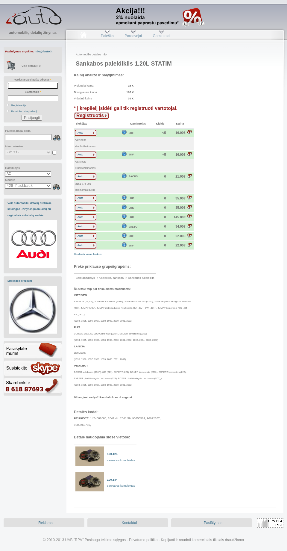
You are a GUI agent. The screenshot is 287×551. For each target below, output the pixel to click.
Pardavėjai (133, 36)
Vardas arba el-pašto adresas (32, 79)
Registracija (18, 105)
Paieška (107, 36)
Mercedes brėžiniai (19, 280)
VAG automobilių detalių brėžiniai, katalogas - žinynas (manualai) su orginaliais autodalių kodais (29, 209)
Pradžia (84, 36)
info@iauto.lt (43, 51)
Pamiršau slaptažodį (24, 111)
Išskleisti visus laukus (87, 254)
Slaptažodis (33, 91)
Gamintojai (161, 36)
